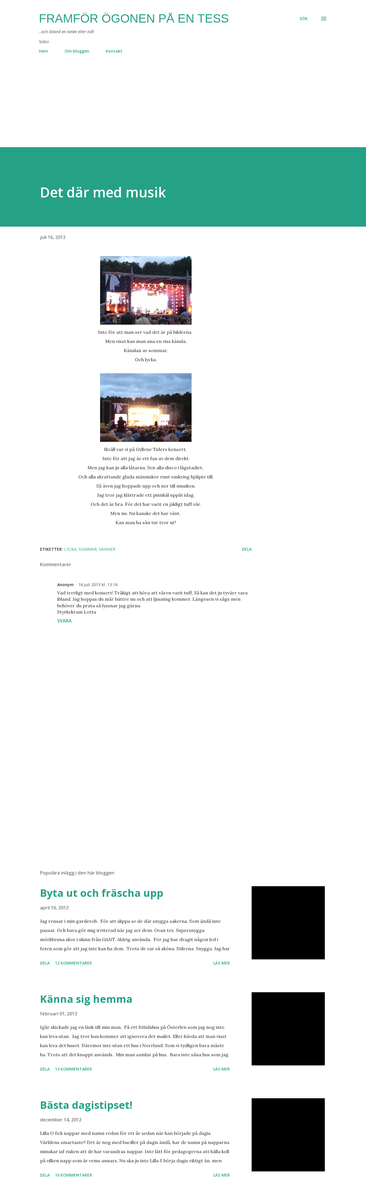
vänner (107, 549)
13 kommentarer (73, 1069)
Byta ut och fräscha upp (101, 893)
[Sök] (304, 19)
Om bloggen (77, 51)
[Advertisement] (171, 107)
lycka (70, 549)
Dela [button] (247, 549)
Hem (43, 51)
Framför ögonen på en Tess (134, 18)
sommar (88, 549)
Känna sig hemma (86, 999)
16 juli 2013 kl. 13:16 (98, 584)
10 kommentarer (73, 1175)
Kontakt (114, 51)
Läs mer (221, 963)
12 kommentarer (73, 963)
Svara (64, 621)
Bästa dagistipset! (86, 1105)
